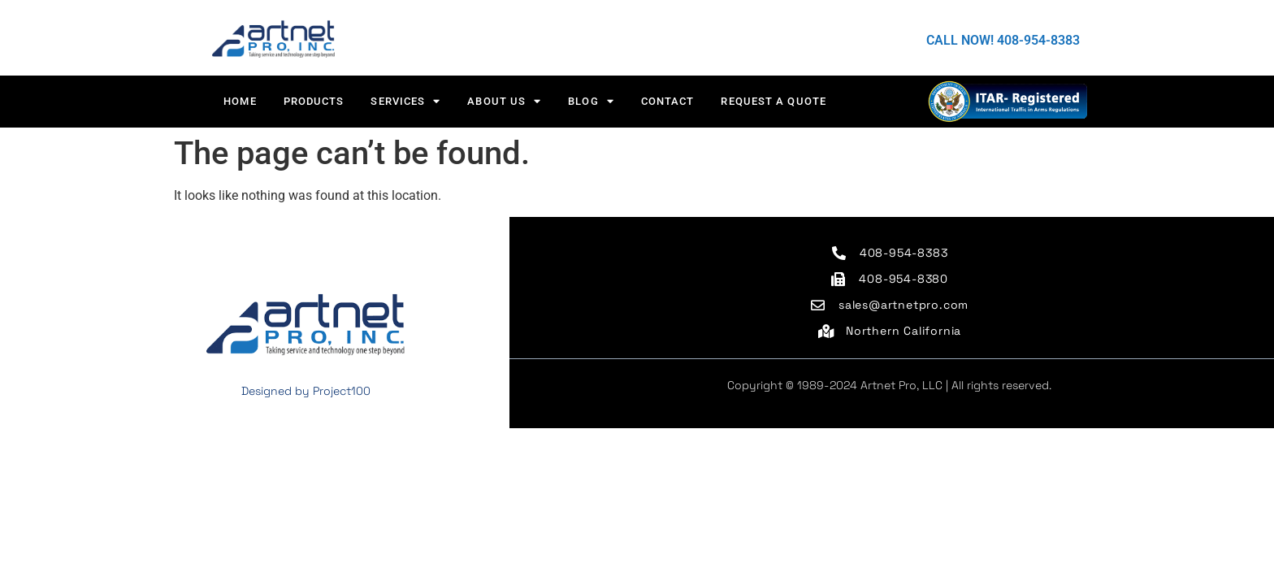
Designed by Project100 (305, 391)
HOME (239, 101)
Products (314, 101)
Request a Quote (773, 101)
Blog (591, 101)
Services (405, 101)
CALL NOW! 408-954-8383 (1003, 40)
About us (504, 101)
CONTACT (668, 101)
